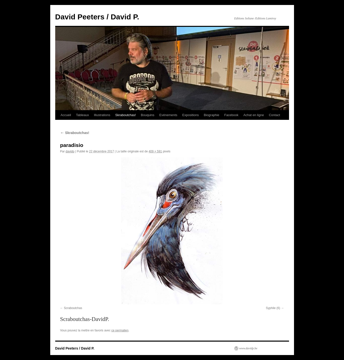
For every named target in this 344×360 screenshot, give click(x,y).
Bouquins (147, 115)
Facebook (231, 115)
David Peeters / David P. (97, 17)
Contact (274, 115)
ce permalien (120, 330)
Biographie (211, 115)
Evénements (168, 115)
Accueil (66, 115)
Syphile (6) (273, 308)
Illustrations (102, 115)
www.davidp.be (248, 348)
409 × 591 (155, 151)
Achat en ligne (254, 115)
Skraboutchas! (125, 115)
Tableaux (82, 115)
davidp (70, 151)
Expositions (190, 115)
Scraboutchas (73, 308)
